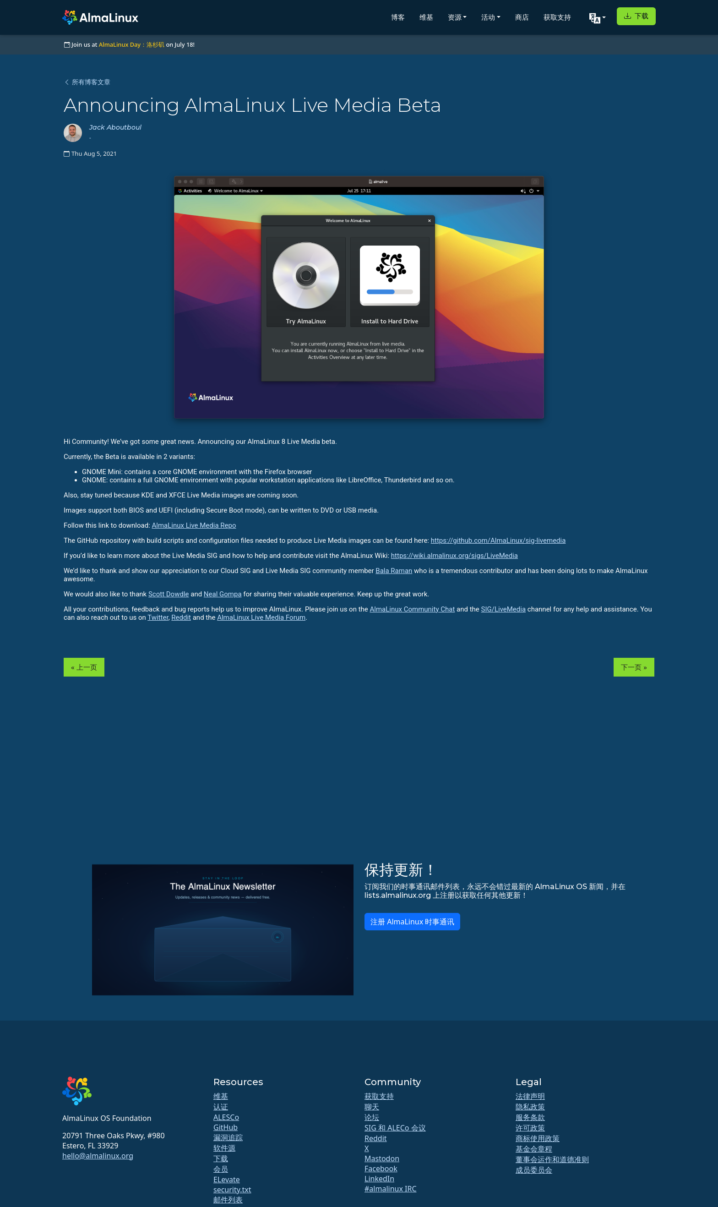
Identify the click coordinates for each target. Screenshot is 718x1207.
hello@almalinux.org (97, 1156)
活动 (488, 17)
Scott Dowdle (168, 594)
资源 (455, 17)
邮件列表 (228, 1200)
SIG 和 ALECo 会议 (395, 1128)
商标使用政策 (538, 1138)
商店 (522, 17)
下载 (636, 15)
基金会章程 (534, 1149)
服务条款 (530, 1117)
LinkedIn (379, 1179)
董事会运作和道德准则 (552, 1159)
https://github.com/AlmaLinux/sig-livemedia (498, 540)
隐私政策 (530, 1107)
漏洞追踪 (228, 1137)
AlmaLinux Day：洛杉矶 (131, 44)
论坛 (371, 1117)
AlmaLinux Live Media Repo (194, 525)
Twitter (157, 617)
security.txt (232, 1190)
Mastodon (381, 1158)
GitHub (225, 1127)
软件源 (224, 1148)
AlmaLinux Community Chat (412, 609)
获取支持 (557, 17)
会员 (220, 1169)
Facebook (380, 1168)
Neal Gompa (223, 594)
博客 (398, 17)
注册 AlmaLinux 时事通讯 (412, 922)
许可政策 (530, 1128)
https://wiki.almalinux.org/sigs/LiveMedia (454, 556)
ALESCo (226, 1117)
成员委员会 (534, 1170)
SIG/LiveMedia (503, 609)
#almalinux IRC (390, 1189)
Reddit (181, 617)
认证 (220, 1107)
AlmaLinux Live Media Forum (261, 617)
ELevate (226, 1179)
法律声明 (530, 1096)
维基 (426, 17)
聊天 (371, 1107)
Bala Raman (393, 571)
